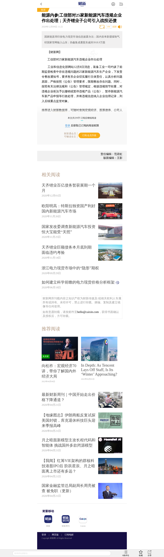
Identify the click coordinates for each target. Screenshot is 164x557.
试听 (114, 27)
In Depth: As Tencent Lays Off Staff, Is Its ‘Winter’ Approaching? (99, 369)
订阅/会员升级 (89, 135)
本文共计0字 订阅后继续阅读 (82, 118)
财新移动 (48, 511)
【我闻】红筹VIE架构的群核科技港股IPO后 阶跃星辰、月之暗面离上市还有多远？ (68, 465)
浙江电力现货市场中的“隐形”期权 (70, 268)
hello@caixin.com (88, 312)
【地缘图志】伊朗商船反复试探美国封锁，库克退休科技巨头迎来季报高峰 (68, 420)
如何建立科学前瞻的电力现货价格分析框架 (80, 282)
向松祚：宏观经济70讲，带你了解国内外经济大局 (59, 371)
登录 (67, 125)
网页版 (55, 535)
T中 (108, 27)
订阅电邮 (68, 535)
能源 (43, 10)
